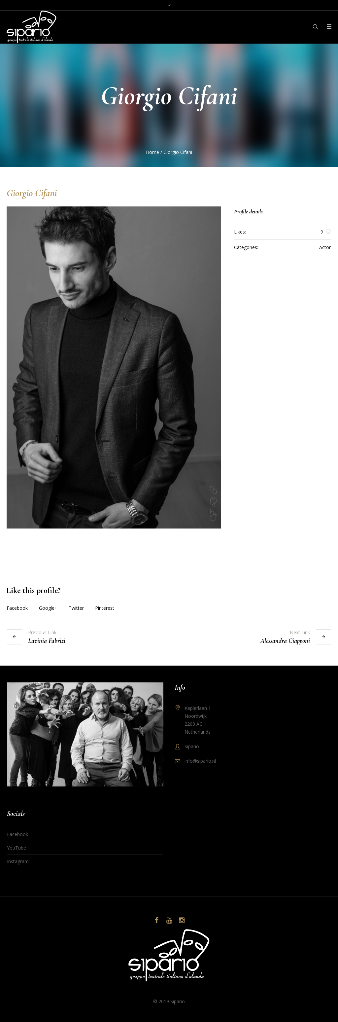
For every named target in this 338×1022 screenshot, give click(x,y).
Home (152, 152)
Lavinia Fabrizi (46, 641)
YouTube (16, 848)
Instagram (18, 861)
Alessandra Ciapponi (285, 641)
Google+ (48, 608)
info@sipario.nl (200, 761)
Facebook (17, 608)
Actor (325, 247)
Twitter (76, 608)
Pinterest (104, 608)
